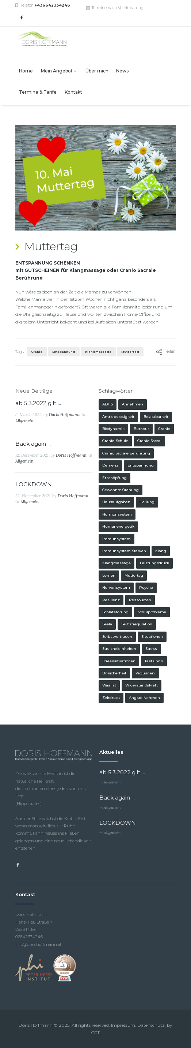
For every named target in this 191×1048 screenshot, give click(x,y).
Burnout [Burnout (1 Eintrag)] (141, 428)
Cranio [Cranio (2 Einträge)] (164, 428)
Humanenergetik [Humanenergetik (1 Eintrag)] (118, 526)
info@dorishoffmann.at (38, 944)
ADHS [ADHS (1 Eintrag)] (107, 404)
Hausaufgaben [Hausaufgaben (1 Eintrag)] (116, 501)
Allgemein (24, 420)
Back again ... (33, 443)
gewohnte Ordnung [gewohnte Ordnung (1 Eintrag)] (120, 489)
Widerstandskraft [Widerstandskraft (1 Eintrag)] (141, 685)
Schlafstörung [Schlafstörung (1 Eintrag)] (115, 612)
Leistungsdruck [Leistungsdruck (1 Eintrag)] (154, 563)
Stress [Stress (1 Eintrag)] (151, 648)
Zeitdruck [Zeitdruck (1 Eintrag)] (111, 697)
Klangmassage (98, 351)
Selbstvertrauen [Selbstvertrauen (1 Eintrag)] (117, 636)
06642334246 (29, 936)
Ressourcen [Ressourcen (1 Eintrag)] (140, 600)
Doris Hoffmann (64, 414)
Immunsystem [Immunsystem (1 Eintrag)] (116, 538)
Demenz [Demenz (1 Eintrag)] (110, 465)
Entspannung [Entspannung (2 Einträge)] (140, 465)
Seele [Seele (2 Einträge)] (107, 624)
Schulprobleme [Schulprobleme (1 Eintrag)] (152, 612)
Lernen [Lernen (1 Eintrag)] (108, 575)
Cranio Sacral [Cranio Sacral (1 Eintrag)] (149, 440)
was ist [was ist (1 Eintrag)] (109, 685)
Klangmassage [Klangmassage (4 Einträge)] (116, 563)
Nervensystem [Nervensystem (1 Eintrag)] (116, 587)
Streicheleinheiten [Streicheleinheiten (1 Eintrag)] (119, 648)
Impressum (123, 1025)
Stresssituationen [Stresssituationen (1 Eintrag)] (118, 661)
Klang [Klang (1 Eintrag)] (160, 551)
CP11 (95, 1032)
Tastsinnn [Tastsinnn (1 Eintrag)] (154, 661)
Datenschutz (151, 1025)
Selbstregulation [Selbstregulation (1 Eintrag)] (136, 624)
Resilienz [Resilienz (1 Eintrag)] (111, 600)
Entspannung (63, 351)
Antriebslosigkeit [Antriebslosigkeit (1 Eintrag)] (118, 416)
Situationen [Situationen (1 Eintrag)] (152, 636)
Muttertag (130, 351)
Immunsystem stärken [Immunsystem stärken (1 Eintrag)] (124, 551)
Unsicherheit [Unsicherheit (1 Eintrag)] (114, 673)
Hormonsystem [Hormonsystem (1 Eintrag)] (117, 514)
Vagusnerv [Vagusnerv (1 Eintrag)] (145, 673)
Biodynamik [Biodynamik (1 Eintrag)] (113, 428)
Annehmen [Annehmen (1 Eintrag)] (132, 404)
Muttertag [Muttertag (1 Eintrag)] (134, 575)
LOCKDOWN (33, 484)
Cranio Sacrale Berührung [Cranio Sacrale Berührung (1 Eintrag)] (126, 453)
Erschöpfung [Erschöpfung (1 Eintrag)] (114, 477)
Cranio (36, 351)
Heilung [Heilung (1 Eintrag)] (147, 501)
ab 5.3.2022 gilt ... (38, 403)
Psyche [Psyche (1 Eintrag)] (146, 587)
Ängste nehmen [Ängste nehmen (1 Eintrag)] (144, 697)
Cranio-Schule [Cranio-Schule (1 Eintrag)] (115, 440)
